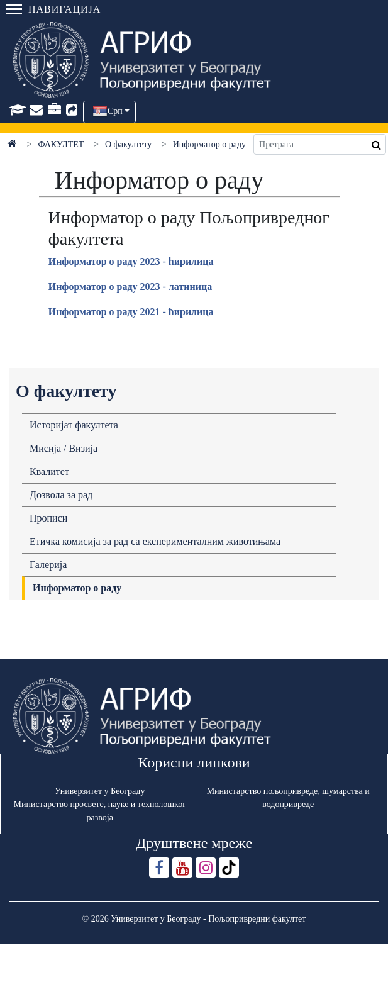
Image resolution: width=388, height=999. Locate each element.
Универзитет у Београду (100, 791)
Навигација (53, 9)
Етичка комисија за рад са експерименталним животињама (155, 541)
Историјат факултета (74, 425)
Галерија (48, 564)
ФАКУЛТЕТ (61, 144)
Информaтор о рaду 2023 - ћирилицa (131, 261)
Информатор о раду (77, 588)
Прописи (48, 518)
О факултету (128, 144)
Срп (115, 111)
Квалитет (49, 471)
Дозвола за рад (61, 494)
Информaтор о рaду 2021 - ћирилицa (131, 311)
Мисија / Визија (63, 448)
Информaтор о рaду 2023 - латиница (130, 286)
